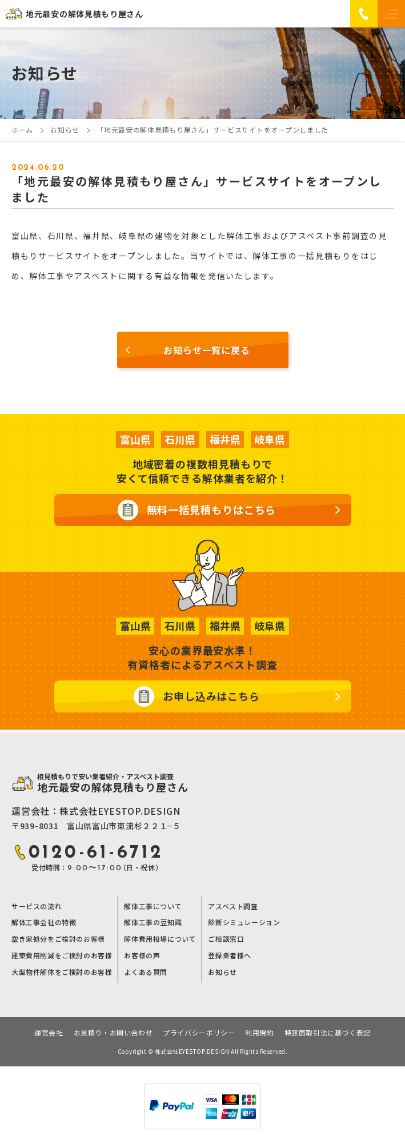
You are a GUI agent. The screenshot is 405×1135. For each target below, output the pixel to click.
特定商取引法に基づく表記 (327, 1033)
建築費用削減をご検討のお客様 (61, 955)
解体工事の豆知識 (153, 922)
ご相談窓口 (226, 938)
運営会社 (48, 1033)
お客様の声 (142, 955)
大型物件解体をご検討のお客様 (61, 972)
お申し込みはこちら (211, 695)
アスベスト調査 (233, 906)
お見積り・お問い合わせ (113, 1033)
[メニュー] (391, 13)
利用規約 (259, 1033)
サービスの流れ (36, 906)
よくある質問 (145, 972)
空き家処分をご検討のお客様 (58, 938)
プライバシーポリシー (199, 1033)
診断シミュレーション (244, 922)
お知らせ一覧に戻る (206, 350)
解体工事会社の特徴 (43, 922)
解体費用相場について (160, 938)
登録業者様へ (229, 955)
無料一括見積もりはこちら (211, 509)
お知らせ (222, 972)
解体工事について (153, 906)
